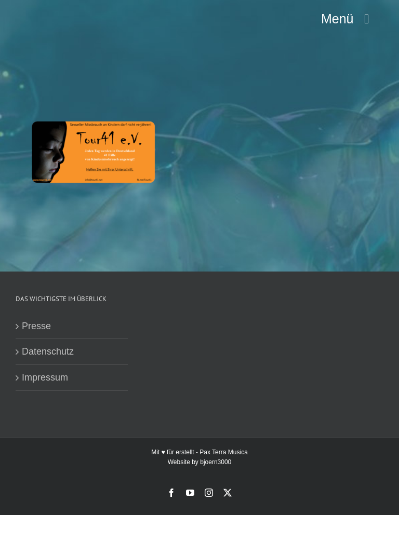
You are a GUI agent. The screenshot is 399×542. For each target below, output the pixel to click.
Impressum (45, 377)
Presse (36, 326)
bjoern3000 (215, 462)
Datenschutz (48, 351)
